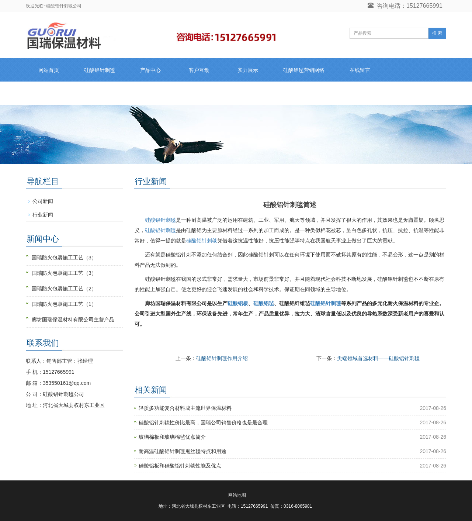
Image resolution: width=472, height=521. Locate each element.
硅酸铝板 (238, 303)
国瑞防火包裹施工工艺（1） (64, 304)
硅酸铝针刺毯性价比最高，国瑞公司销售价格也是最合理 (203, 422)
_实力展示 (246, 70)
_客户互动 (197, 70)
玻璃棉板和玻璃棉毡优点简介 (172, 437)
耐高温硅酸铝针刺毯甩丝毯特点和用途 (182, 451)
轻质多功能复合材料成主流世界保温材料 (185, 408)
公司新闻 (42, 201)
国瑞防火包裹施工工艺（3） (64, 257)
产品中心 (150, 70)
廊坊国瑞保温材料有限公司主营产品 (73, 319)
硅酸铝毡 (263, 303)
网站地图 (237, 495)
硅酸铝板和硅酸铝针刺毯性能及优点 (180, 466)
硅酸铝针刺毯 (99, 70)
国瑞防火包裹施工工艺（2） (64, 288)
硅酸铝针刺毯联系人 (61, 94)
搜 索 (437, 33)
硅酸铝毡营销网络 (303, 70)
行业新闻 (42, 215)
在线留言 (360, 70)
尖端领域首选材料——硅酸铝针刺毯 (378, 358)
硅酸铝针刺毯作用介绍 (222, 358)
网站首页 (48, 70)
